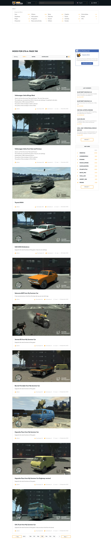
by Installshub (80, 115)
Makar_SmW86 (84, 162)
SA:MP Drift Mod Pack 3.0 (84, 92)
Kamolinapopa (84, 166)
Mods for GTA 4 (86, 55)
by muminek (80, 106)
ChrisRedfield (84, 156)
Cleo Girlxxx (81, 119)
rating (33, 56)
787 (34, 536)
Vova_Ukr (83, 176)
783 (50, 536)
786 (38, 536)
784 (46, 536)
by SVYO (79, 124)
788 (30, 536)
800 (24, 536)
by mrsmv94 (80, 97)
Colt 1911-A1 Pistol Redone (85, 110)
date (24, 56)
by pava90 (80, 135)
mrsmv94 (82, 153)
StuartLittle (83, 169)
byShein (82, 159)
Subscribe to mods (87, 63)
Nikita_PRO (83, 172)
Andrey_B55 (83, 179)
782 (54, 536)
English (81, 2)
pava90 (82, 182)
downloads (45, 56)
